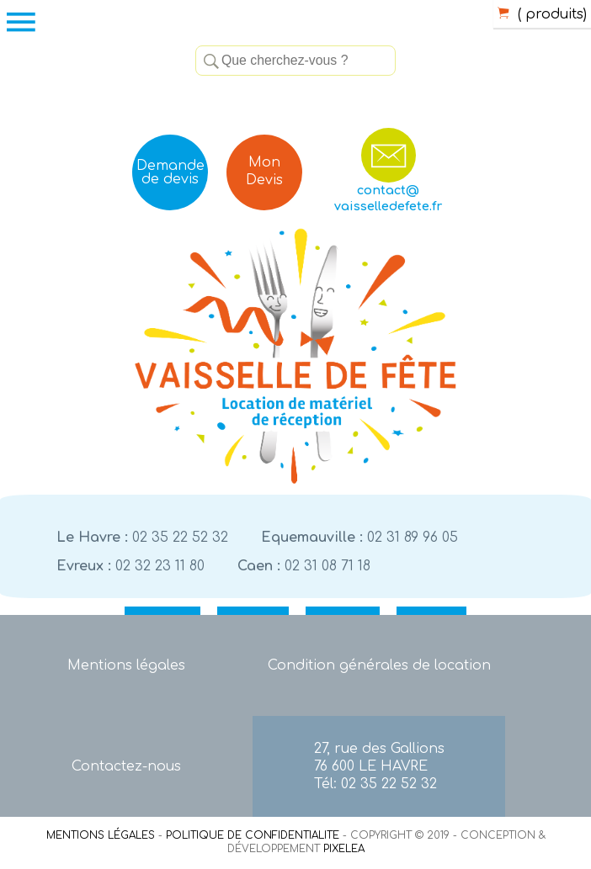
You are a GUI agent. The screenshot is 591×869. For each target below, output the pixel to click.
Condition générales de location (379, 665)
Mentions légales (126, 665)
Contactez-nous (126, 766)
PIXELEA (344, 849)
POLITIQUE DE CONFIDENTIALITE (252, 835)
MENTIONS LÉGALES (100, 835)
